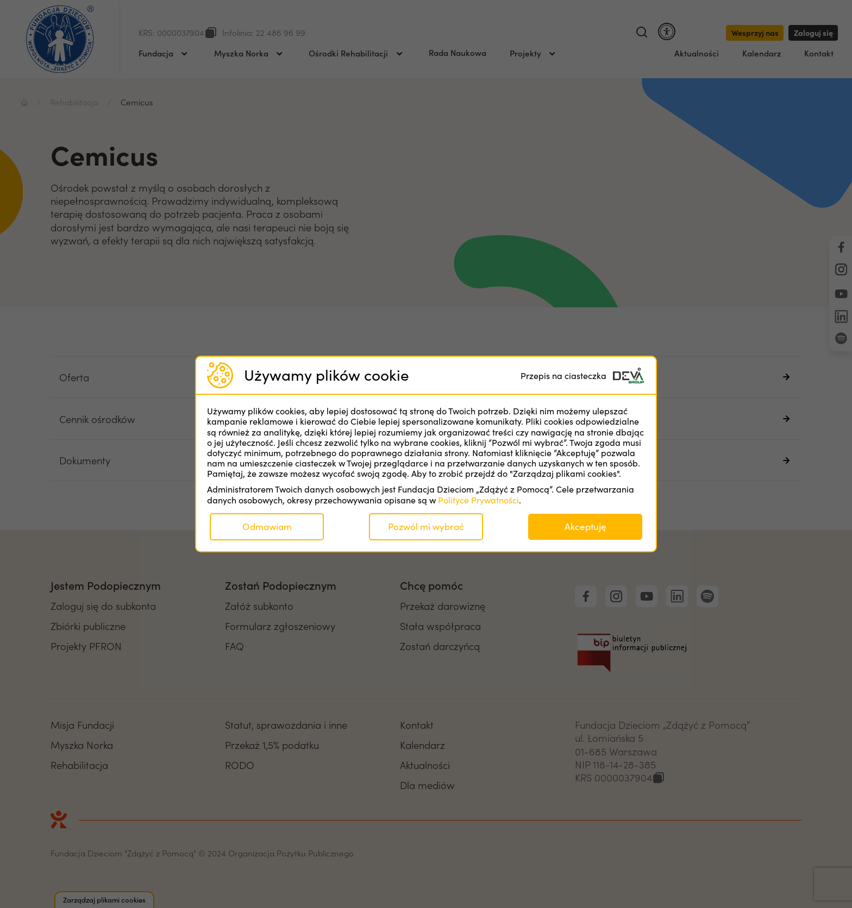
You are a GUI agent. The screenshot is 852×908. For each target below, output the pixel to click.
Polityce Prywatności (478, 500)
